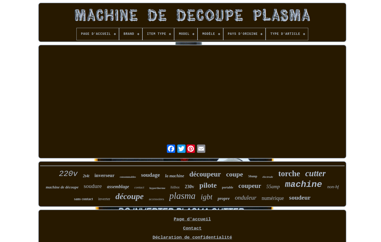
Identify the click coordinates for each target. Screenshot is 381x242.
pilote (208, 185)
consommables (128, 176)
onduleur (246, 197)
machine (303, 184)
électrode (267, 176)
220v (68, 173)
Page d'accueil (192, 219)
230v (189, 186)
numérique (273, 198)
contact (139, 187)
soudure (93, 186)
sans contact (83, 199)
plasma (182, 196)
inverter (104, 199)
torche (289, 173)
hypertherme (157, 187)
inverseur (105, 175)
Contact (192, 228)
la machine (174, 176)
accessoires (156, 199)
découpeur (205, 174)
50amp (252, 176)
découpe (129, 196)
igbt (206, 197)
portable (227, 187)
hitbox (175, 187)
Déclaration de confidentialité (192, 237)
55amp (273, 186)
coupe (234, 174)
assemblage (118, 186)
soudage (150, 175)
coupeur (249, 185)
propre (223, 198)
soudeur (300, 197)
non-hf (333, 186)
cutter (315, 173)
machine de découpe (62, 187)
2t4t (86, 176)
